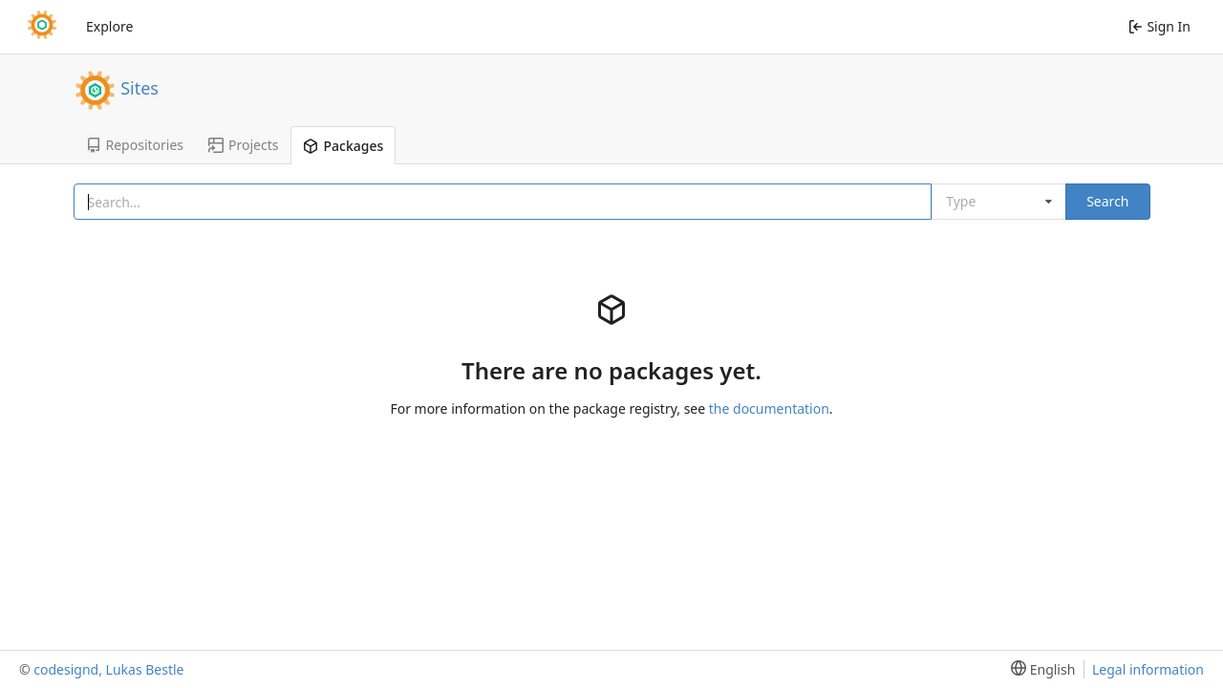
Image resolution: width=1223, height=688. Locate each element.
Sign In (1159, 26)
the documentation (769, 408)
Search (1107, 201)
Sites (139, 86)
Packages (343, 146)
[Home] (42, 27)
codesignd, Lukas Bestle (108, 669)
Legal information (1148, 669)
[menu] (1039, 669)
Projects (243, 145)
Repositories (135, 145)
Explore (109, 26)
